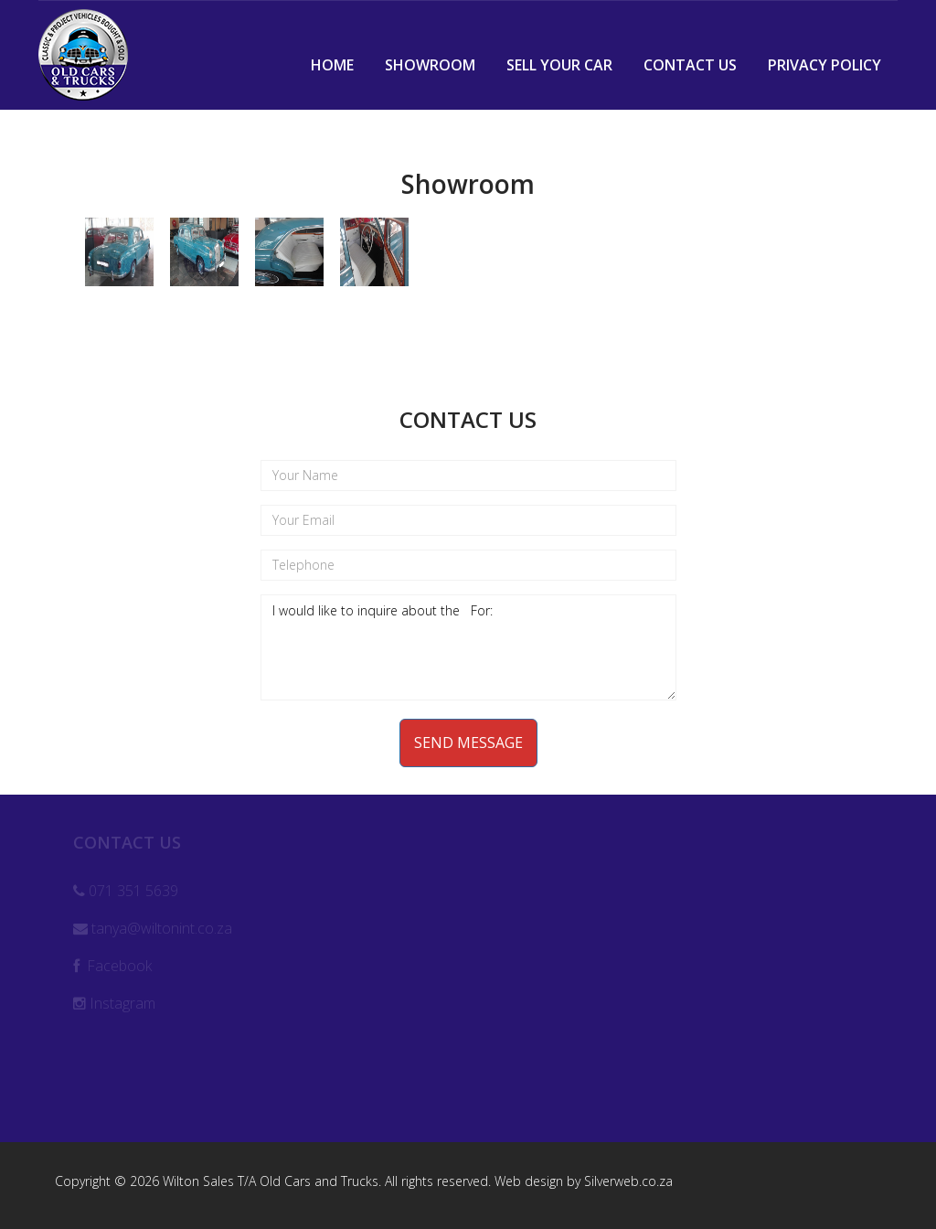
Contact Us (690, 65)
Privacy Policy (824, 65)
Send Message (468, 742)
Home (332, 65)
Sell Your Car (559, 65)
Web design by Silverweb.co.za (584, 1181)
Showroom (430, 65)
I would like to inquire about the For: (468, 647)
